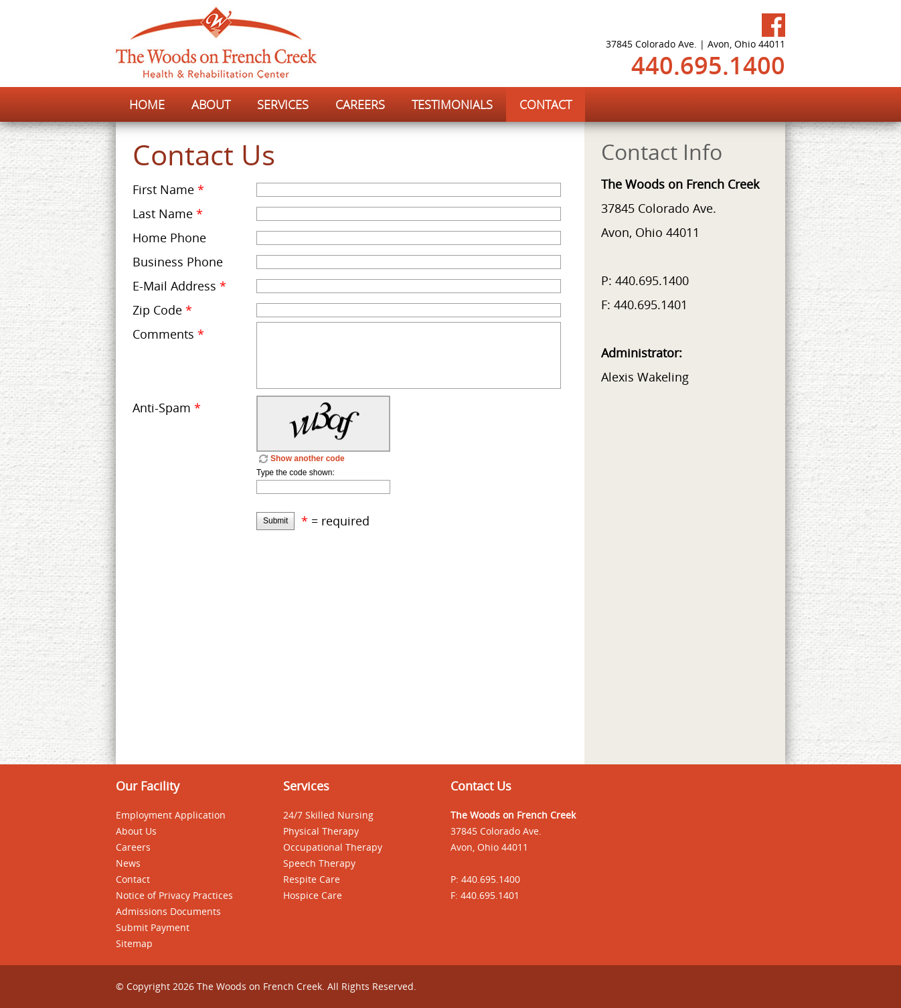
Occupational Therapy (332, 847)
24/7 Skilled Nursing (328, 815)
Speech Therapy (319, 863)
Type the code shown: (295, 472)
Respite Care (311, 879)
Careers (133, 847)
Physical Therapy (321, 831)
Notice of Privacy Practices (174, 895)
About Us (136, 831)
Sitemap (134, 943)
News (128, 863)
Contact (133, 879)
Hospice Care (312, 895)
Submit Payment (152, 927)
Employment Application (171, 815)
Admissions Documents (168, 911)
